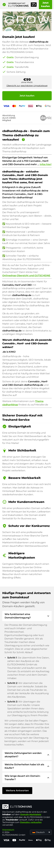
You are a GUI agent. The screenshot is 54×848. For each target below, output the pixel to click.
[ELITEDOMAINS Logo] (27, 806)
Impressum (8, 829)
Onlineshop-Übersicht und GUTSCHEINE (26, 275)
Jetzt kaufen (45, 4)
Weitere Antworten (17, 790)
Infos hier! (45, 164)
